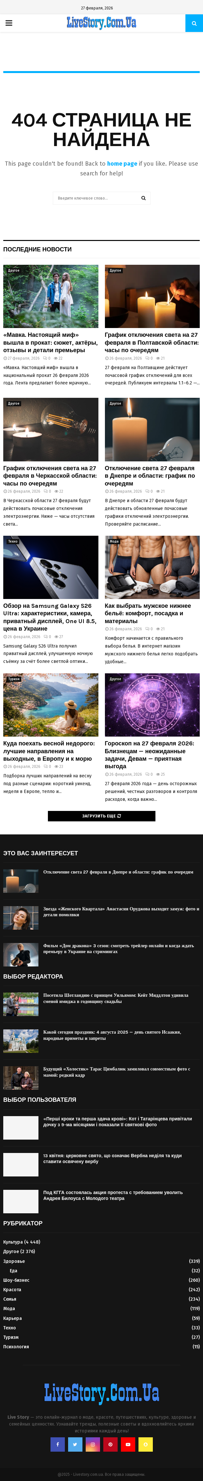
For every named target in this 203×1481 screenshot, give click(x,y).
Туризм (14, 679)
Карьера (12, 1318)
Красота (12, 1290)
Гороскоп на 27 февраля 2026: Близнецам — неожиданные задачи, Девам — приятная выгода (149, 755)
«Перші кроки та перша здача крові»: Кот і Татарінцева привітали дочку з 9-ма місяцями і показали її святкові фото (117, 1122)
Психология (16, 1347)
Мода (114, 542)
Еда (13, 1271)
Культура (13, 1242)
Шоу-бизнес (16, 1280)
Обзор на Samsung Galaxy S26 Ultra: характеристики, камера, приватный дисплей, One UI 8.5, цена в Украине (49, 617)
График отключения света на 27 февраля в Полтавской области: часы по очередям (152, 342)
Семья (9, 1299)
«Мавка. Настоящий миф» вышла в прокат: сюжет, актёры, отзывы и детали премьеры (50, 342)
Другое (14, 271)
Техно (13, 542)
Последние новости (37, 249)
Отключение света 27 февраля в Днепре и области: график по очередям (150, 476)
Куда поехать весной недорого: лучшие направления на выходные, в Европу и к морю (49, 751)
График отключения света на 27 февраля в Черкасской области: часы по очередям (50, 476)
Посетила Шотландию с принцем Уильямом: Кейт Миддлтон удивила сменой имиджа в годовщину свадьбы (115, 998)
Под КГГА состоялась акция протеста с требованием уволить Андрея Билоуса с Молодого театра (113, 1195)
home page (122, 163)
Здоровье (14, 1261)
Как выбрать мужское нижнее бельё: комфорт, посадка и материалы (148, 613)
